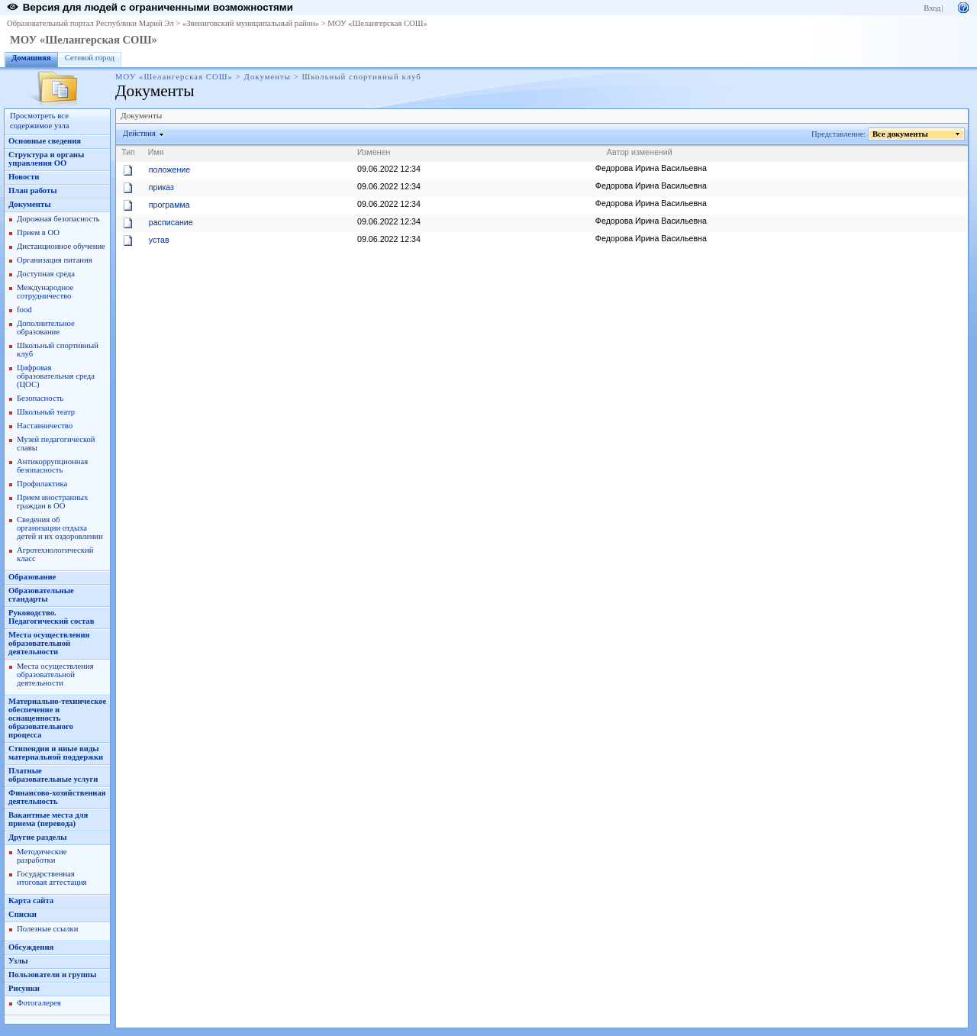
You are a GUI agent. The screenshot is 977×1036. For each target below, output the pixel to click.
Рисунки (24, 988)
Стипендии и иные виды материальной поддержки (55, 752)
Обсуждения (30, 947)
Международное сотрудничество (45, 291)
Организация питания (54, 260)
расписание (171, 222)
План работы (32, 190)
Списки (22, 914)
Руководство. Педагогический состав (51, 616)
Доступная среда (46, 273)
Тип (128, 152)
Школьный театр (46, 412)
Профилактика (42, 483)
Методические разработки (41, 855)
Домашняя (31, 57)
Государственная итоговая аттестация (51, 878)
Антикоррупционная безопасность (52, 465)
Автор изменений (639, 152)
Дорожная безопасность (58, 219)
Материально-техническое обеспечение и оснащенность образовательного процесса (57, 718)
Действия (139, 133)
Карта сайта (30, 900)
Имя (156, 152)
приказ (161, 187)
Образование (32, 577)
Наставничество (45, 425)
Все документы (900, 134)
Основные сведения (44, 141)
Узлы (18, 961)
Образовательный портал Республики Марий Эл (90, 23)
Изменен (374, 152)
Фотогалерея (39, 1003)
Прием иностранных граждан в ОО (52, 501)
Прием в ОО (38, 232)
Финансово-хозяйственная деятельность (57, 797)
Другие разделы (37, 837)
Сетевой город (89, 57)
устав (159, 239)
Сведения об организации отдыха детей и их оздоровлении (60, 528)
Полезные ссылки (47, 929)
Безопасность (40, 398)
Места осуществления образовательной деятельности (48, 643)
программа (169, 204)
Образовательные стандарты (41, 594)
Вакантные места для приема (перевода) (48, 819)
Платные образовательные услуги (53, 775)
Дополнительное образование (46, 327)
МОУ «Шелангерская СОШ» (377, 23)
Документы (267, 77)
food (24, 309)
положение (169, 169)
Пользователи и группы (52, 974)
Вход (932, 8)
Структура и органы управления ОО (46, 158)
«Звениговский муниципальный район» (250, 23)
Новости (23, 177)
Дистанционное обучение (61, 246)
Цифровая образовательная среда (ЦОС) (56, 376)
